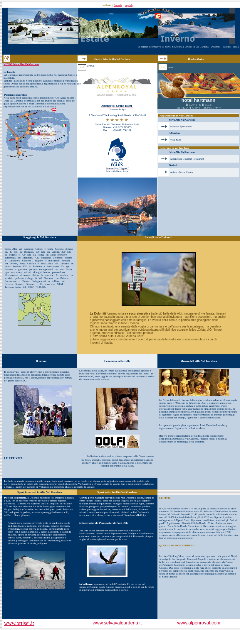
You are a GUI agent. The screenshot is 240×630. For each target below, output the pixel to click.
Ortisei (71, 74)
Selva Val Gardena (57, 74)
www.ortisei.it (19, 623)
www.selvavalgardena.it (117, 622)
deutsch (118, 5)
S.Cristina (9, 77)
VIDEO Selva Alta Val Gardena (21, 64)
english (128, 5)
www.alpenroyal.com (198, 622)
